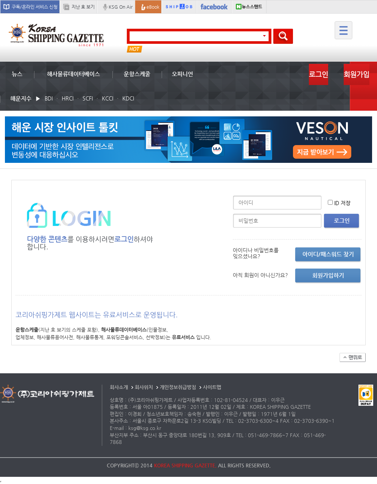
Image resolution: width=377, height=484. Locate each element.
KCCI (107, 98)
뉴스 (17, 74)
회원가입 (356, 74)
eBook (152, 6)
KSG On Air (120, 6)
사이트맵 (212, 387)
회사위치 (144, 387)
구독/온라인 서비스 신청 (35, 6)
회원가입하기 (328, 275)
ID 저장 (342, 203)
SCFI (88, 98)
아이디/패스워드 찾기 (328, 254)
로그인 (318, 74)
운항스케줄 (137, 74)
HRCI (67, 98)
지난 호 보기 (83, 6)
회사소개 (119, 387)
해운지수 (20, 98)
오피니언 (182, 74)
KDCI (128, 98)
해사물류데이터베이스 (73, 74)
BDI (49, 98)
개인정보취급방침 (178, 387)
